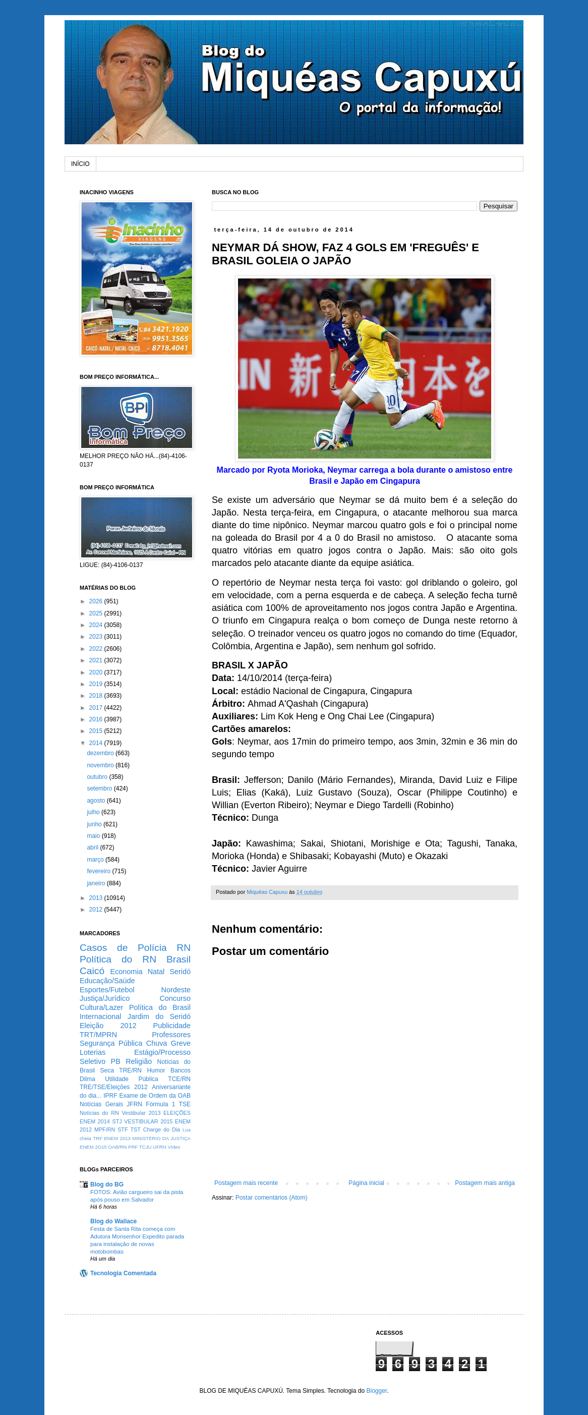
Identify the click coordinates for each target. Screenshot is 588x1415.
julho (94, 812)
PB (116, 1061)
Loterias (92, 1052)
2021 (96, 660)
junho (95, 824)
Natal (156, 972)
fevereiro (99, 871)
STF (122, 1129)
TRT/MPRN (98, 1035)
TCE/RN (179, 1079)
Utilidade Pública (131, 1079)
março (96, 859)
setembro (100, 788)
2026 (96, 601)
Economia (126, 972)
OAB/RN (117, 1147)
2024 (96, 625)
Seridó (180, 972)
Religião (139, 1061)
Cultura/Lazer (101, 1007)
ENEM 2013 (117, 1138)
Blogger (376, 1390)
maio (94, 835)
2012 (96, 909)
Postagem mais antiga (485, 1182)
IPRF (110, 1095)
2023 (96, 636)
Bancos (180, 1070)
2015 (96, 730)
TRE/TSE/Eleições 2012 (114, 1087)
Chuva (156, 1043)
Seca (106, 1070)
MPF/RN (104, 1129)
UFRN (159, 1147)
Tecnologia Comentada (123, 1273)
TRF (97, 1138)
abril (93, 847)
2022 (96, 648)
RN (184, 947)
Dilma (87, 1079)
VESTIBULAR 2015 (148, 1121)
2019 (96, 684)
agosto (96, 800)
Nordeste (176, 990)
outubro (98, 776)
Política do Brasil (160, 1007)
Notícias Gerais (101, 1104)
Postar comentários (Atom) (272, 1197)
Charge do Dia (161, 1129)
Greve (181, 1043)
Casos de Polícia (123, 947)
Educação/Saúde (107, 981)
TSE (185, 1104)
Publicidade (172, 1026)
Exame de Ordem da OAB (155, 1095)
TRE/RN (130, 1070)
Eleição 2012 (108, 1026)
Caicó (92, 971)
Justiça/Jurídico (105, 998)
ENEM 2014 (95, 1121)
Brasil (178, 959)
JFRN (134, 1104)
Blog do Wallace (113, 1221)
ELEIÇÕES (177, 1113)
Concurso (175, 998)
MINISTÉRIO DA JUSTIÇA (161, 1138)
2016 (96, 719)
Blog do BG (107, 1184)
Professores (171, 1035)
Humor (156, 1070)
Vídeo (173, 1147)
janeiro (96, 883)
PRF (133, 1147)
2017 (96, 707)
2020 (96, 672)
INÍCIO (80, 163)
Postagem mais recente (246, 1182)
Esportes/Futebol (107, 990)
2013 (96, 897)
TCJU (145, 1147)
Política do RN (118, 959)
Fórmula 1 (160, 1104)
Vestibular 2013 (141, 1113)
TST (135, 1129)
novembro (101, 765)
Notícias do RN (99, 1113)
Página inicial (366, 1182)
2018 (96, 695)
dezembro (101, 753)
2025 (96, 613)
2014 (96, 743)
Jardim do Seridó (159, 1016)
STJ (117, 1121)
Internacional (100, 1016)
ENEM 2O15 (93, 1147)
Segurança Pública (111, 1043)
